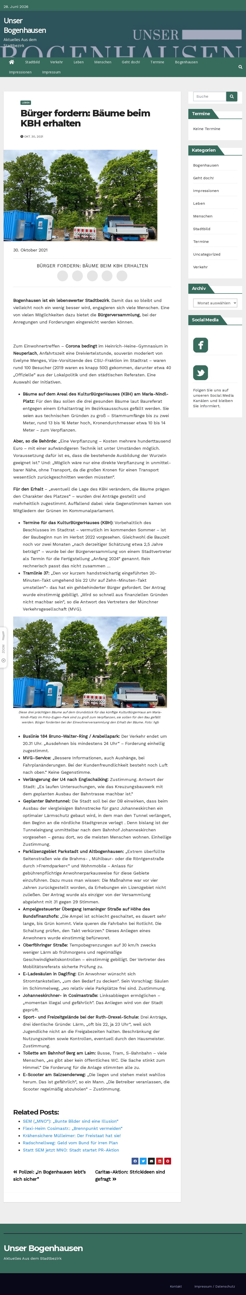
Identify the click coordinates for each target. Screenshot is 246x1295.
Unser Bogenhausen (25, 25)
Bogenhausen (186, 62)
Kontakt (176, 1286)
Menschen (102, 62)
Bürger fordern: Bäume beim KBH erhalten (85, 118)
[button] (240, 67)
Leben (79, 62)
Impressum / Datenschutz (214, 1286)
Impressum (51, 72)
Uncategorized (207, 254)
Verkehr (56, 62)
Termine (157, 62)
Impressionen (20, 72)
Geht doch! (131, 62)
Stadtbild (32, 62)
